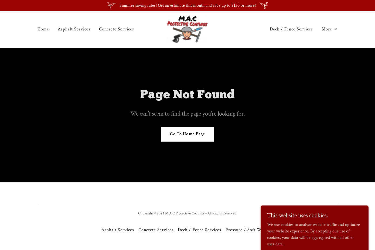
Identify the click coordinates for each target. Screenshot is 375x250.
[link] (188, 29)
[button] (330, 29)
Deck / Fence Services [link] (291, 29)
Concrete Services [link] (116, 29)
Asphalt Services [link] (74, 29)
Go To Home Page (187, 134)
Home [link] (43, 29)
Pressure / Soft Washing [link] (250, 230)
